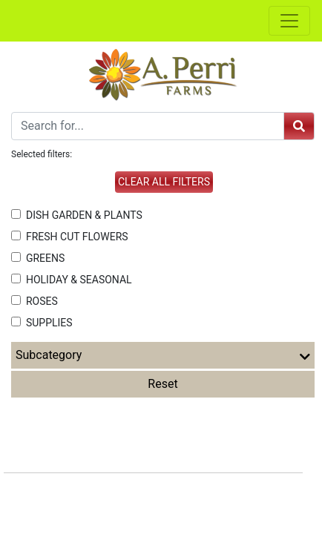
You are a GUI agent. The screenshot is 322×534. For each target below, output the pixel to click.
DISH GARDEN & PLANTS (76, 215)
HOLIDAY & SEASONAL (71, 280)
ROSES (34, 301)
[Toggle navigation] (289, 21)
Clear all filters (164, 182)
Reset (162, 384)
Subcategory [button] (163, 355)
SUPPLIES (42, 323)
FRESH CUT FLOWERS (69, 237)
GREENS (38, 258)
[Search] (147, 126)
